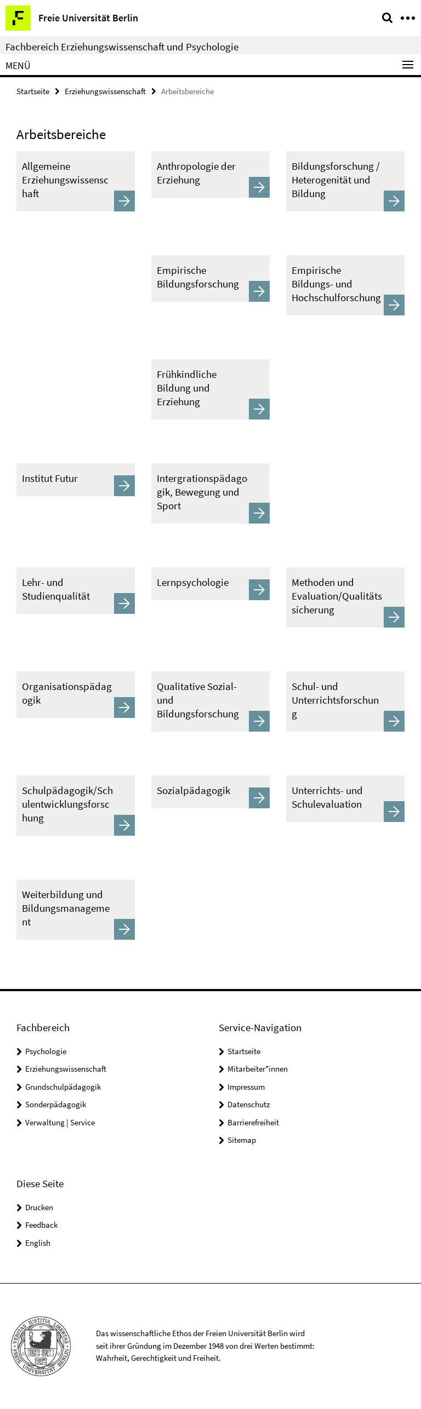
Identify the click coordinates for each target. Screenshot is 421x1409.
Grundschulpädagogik (63, 1087)
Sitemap (241, 1140)
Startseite (32, 91)
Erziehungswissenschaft (105, 91)
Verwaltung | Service (60, 1122)
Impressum (246, 1087)
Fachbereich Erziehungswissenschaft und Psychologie (121, 46)
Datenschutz (248, 1104)
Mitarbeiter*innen (257, 1068)
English (37, 1243)
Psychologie (45, 1051)
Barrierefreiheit (253, 1122)
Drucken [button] (39, 1207)
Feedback (41, 1225)
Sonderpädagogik (55, 1104)
